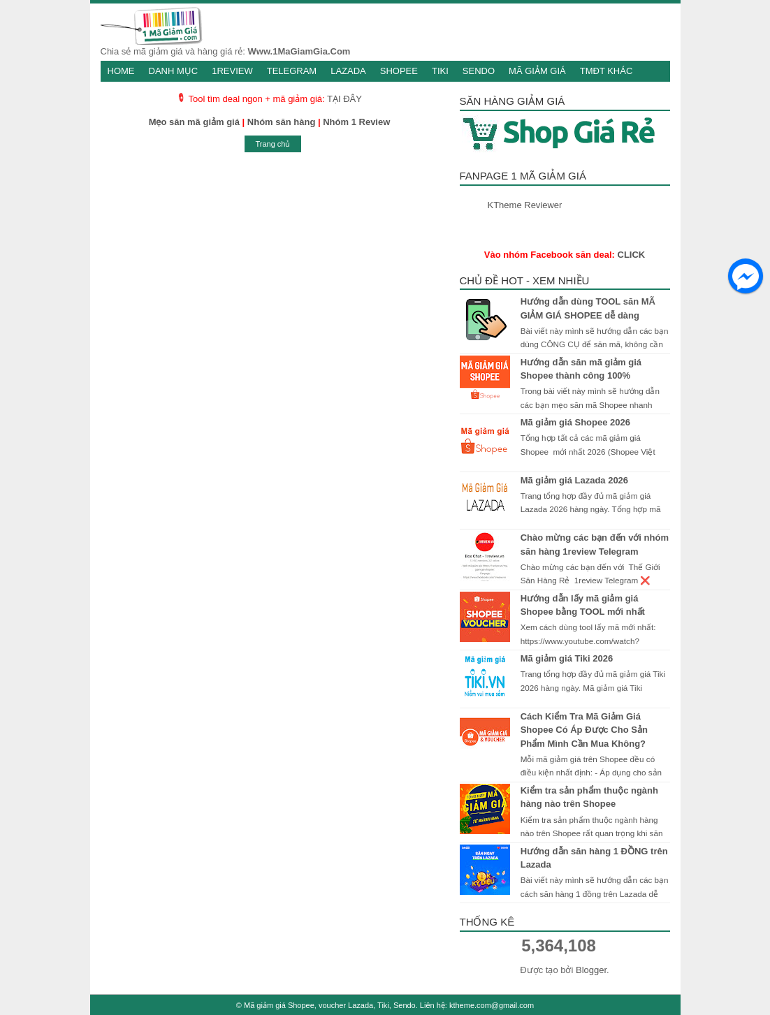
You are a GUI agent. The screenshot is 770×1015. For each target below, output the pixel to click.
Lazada (348, 71)
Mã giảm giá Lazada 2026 (574, 480)
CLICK (632, 254)
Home (121, 71)
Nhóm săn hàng (281, 122)
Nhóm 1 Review (356, 122)
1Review (232, 71)
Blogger (591, 970)
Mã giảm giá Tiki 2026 (567, 658)
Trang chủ (272, 144)
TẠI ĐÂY (344, 99)
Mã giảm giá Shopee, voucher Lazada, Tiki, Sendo (330, 1005)
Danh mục (173, 71)
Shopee (399, 71)
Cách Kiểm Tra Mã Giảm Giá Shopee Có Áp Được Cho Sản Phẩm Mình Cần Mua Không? (584, 730)
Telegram (292, 71)
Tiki (440, 71)
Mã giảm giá (537, 71)
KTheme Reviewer (525, 205)
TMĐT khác (606, 71)
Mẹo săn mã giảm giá (194, 122)
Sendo (479, 71)
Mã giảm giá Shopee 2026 (575, 422)
